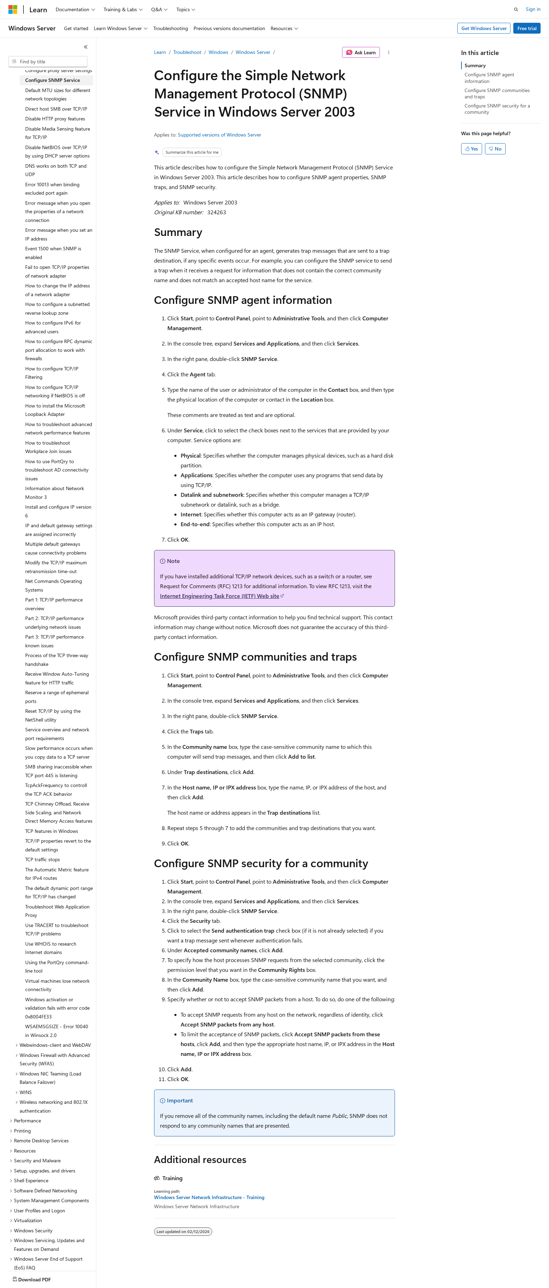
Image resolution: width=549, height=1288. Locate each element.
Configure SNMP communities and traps (497, 93)
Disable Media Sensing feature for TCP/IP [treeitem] (57, 133)
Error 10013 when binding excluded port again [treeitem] (52, 188)
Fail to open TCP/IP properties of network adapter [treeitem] (57, 271)
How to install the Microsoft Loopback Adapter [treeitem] (55, 410)
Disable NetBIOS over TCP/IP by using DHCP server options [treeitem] (57, 151)
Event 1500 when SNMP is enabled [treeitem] (53, 252)
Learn (160, 52)
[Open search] (516, 9)
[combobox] (48, 61)
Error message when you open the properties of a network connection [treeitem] (57, 211)
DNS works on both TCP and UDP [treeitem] (55, 170)
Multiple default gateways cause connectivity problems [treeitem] (55, 548)
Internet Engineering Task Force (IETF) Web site (219, 595)
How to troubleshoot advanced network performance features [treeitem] (58, 428)
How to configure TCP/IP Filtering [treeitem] (51, 373)
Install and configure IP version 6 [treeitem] (58, 511)
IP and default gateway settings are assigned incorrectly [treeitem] (58, 529)
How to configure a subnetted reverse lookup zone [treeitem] (57, 308)
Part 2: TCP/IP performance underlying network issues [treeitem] (54, 622)
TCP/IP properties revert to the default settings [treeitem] (58, 845)
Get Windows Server (484, 28)
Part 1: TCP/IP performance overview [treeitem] (54, 604)
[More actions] (389, 52)
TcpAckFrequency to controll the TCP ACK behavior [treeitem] (56, 789)
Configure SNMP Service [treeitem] (52, 80)
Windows (218, 52)
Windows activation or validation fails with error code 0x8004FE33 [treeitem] (57, 1008)
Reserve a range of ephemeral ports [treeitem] (57, 696)
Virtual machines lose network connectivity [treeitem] (57, 985)
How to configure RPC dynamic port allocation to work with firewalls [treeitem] (58, 350)
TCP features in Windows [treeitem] (51, 831)
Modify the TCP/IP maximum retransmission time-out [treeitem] (56, 567)
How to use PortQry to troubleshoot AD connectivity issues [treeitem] (57, 470)
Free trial (527, 28)
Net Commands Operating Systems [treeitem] (53, 585)
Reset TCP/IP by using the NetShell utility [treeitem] (53, 715)
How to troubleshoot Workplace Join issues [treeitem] (48, 447)
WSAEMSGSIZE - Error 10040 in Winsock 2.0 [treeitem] (56, 1030)
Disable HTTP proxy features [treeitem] (55, 118)
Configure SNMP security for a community (497, 108)
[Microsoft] (13, 9)
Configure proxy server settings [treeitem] (58, 70)
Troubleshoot (187, 52)
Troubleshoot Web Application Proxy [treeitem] (57, 911)
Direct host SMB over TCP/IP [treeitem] (56, 108)
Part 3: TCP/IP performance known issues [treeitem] (54, 641)
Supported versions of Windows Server (219, 134)
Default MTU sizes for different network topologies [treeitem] (57, 94)
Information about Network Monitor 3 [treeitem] (54, 492)
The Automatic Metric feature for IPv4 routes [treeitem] (57, 874)
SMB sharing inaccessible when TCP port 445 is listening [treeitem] (58, 771)
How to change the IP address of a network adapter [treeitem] (57, 290)
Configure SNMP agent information (489, 77)
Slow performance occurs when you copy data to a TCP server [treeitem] (59, 752)
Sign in (533, 9)
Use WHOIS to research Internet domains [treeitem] (50, 948)
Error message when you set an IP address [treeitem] (58, 234)
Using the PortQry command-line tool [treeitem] (57, 966)
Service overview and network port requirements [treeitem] (57, 734)
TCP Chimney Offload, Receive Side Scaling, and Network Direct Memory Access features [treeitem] (58, 812)
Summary (475, 65)
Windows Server (253, 52)
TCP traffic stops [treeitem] (42, 859)
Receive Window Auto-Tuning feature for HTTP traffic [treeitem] (57, 678)
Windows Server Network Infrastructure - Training (209, 1197)
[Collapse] (85, 47)
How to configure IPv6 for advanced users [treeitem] (53, 327)
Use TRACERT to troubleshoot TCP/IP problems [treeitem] (57, 929)
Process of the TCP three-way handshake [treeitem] (56, 659)
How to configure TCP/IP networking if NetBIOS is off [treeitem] (55, 391)
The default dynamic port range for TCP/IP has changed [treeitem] (59, 892)
